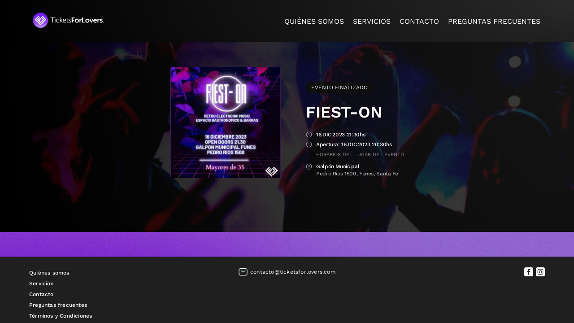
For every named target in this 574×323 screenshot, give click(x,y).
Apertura (309, 145)
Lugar (309, 167)
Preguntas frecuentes (494, 21)
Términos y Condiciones (60, 316)
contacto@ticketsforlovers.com (292, 272)
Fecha (309, 135)
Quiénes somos (314, 21)
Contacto (419, 21)
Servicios (372, 21)
